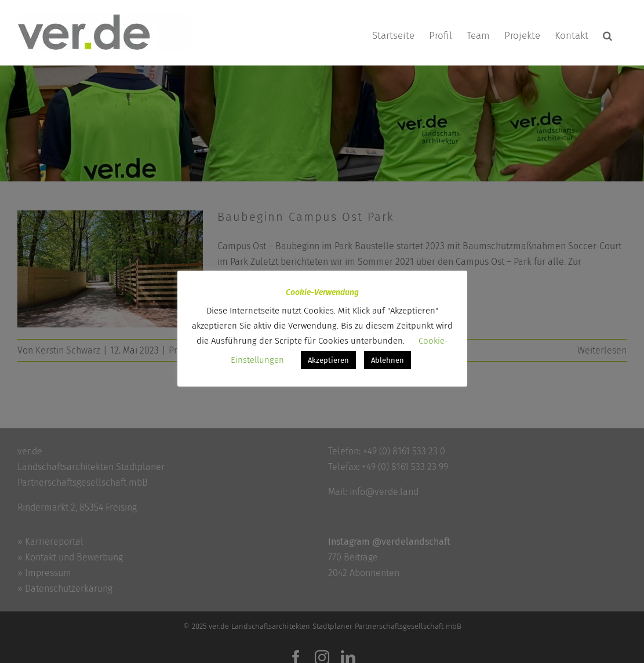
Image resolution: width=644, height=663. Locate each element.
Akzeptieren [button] (328, 360)
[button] (607, 35)
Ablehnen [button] (387, 360)
